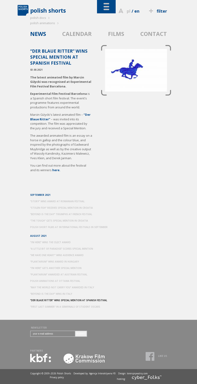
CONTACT (153, 34)
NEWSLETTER (39, 327)
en (136, 11)
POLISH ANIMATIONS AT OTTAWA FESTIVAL (55, 281)
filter (157, 11)
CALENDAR (77, 34)
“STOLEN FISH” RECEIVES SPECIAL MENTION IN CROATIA (61, 207)
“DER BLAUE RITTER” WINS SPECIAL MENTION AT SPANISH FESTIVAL (68, 300)
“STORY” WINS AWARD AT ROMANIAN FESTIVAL (57, 201)
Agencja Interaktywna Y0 (102, 373)
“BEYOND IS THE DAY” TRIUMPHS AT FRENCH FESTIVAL (61, 214)
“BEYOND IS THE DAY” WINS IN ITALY (51, 293)
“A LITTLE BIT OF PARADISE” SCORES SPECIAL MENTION (61, 248)
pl (128, 11)
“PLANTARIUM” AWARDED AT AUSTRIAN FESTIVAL (58, 274)
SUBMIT (81, 333)
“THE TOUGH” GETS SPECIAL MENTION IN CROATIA (59, 220)
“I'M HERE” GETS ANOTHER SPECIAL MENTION (56, 268)
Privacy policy (57, 377)
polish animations (45, 23)
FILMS (116, 34)
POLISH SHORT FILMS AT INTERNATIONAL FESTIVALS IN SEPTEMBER (69, 227)
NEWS (38, 34)
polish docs (40, 18)
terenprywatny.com (137, 373)
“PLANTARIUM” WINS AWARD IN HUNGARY (54, 261)
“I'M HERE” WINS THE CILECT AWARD (50, 242)
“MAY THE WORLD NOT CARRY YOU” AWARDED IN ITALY (62, 287)
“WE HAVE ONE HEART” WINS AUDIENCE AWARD (57, 255)
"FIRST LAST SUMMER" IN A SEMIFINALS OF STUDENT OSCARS (65, 306)
